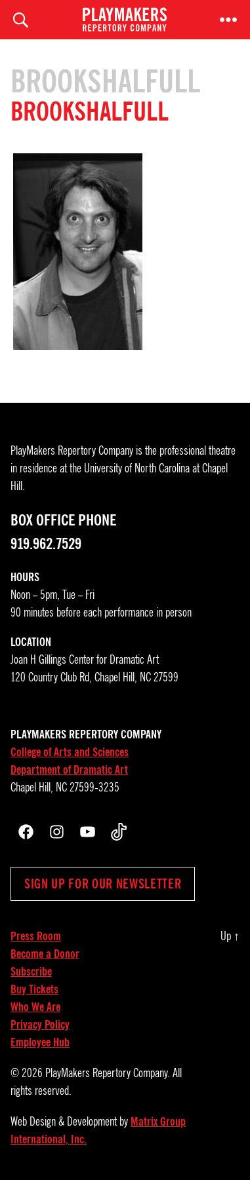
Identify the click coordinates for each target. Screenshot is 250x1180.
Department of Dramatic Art (69, 770)
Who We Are (35, 1007)
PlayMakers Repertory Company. (107, 1073)
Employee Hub (40, 1042)
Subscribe (31, 972)
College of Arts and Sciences (69, 752)
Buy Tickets (34, 989)
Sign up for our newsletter (102, 883)
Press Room (35, 936)
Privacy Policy (40, 1025)
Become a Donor (44, 954)
